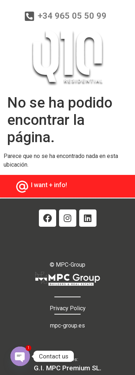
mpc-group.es (67, 325)
